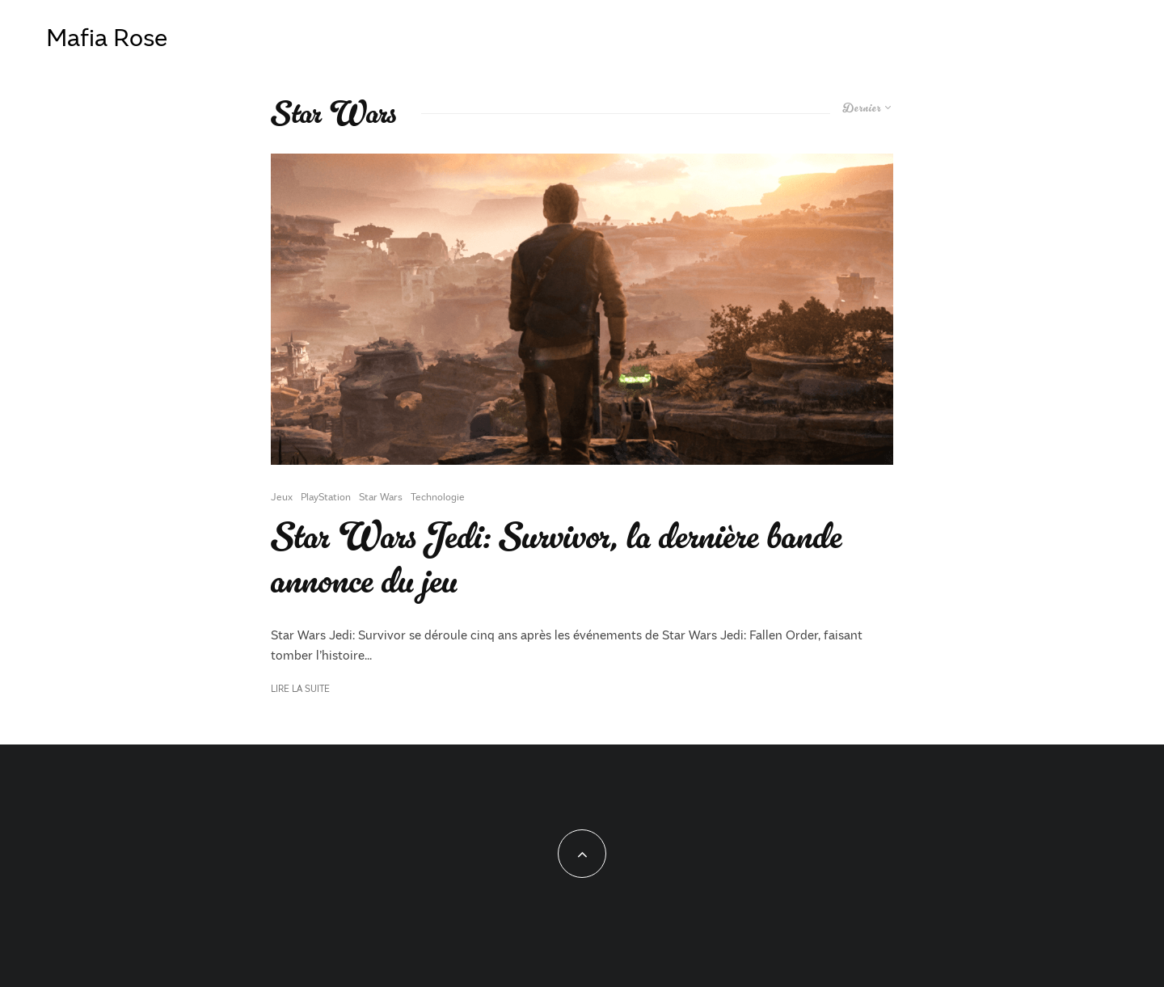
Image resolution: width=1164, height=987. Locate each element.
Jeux (282, 496)
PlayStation (326, 496)
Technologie (438, 496)
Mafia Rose (106, 36)
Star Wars (381, 496)
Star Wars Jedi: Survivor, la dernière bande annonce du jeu (556, 559)
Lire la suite (300, 688)
